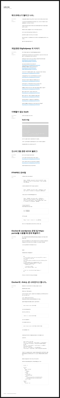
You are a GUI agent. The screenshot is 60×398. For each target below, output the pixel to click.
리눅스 (12, 20)
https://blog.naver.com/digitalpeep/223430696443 (31, 158)
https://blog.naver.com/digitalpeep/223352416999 (31, 77)
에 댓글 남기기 (13, 21)
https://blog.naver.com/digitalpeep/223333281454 (31, 73)
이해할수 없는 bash (20, 112)
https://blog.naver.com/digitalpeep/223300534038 (31, 65)
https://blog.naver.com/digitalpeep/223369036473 (31, 81)
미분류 (12, 53)
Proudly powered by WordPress (11, 393)
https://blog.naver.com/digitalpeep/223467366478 (31, 104)
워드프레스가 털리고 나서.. (23, 15)
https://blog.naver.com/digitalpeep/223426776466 (31, 162)
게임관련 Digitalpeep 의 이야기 (26, 48)
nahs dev (7, 7)
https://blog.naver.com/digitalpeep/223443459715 (31, 100)
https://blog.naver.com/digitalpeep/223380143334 (31, 85)
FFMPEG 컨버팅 (19, 172)
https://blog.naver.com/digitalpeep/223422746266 (31, 92)
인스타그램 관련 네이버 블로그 (24, 151)
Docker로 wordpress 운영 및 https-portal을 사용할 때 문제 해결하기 (28, 232)
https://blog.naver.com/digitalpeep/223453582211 (30, 96)
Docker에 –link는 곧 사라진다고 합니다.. (29, 282)
